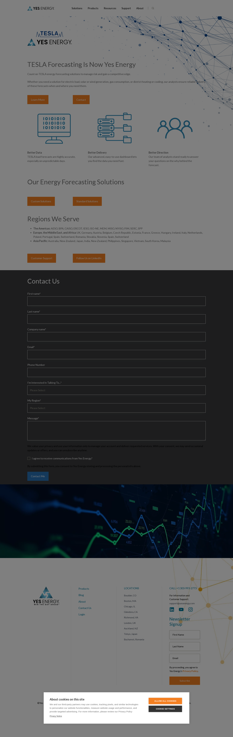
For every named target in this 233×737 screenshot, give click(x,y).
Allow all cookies (166, 701)
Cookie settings (165, 709)
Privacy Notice (56, 716)
